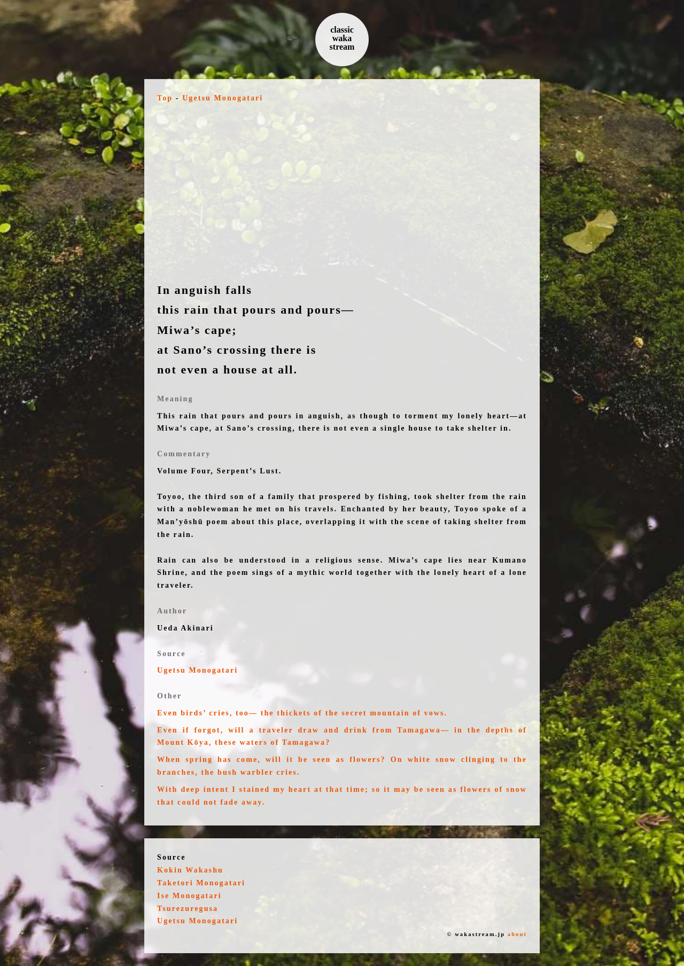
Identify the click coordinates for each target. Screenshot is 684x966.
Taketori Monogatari (201, 883)
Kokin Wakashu (190, 870)
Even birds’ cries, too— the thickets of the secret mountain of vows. (302, 713)
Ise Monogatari (189, 896)
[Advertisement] (342, 192)
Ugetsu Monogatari (222, 98)
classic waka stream (342, 38)
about (517, 934)
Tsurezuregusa (187, 909)
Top (165, 98)
